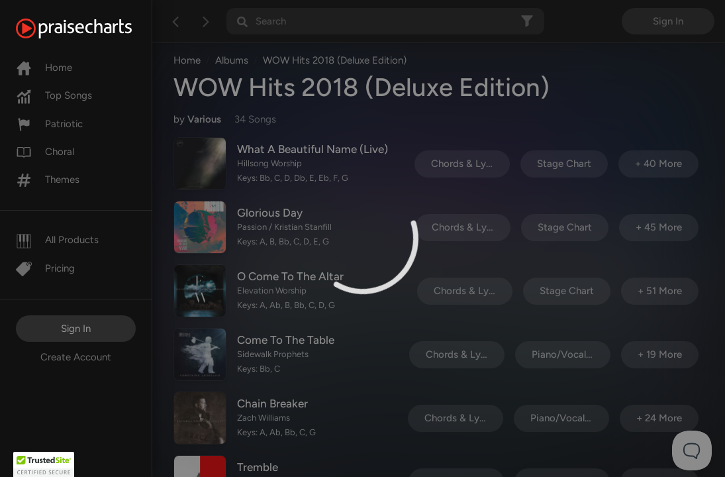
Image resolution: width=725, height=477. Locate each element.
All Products (57, 240)
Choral (45, 152)
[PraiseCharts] (90, 28)
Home (44, 68)
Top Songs (54, 95)
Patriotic (49, 124)
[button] (43, 464)
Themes (47, 180)
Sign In (76, 329)
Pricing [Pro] (45, 268)
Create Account (75, 357)
